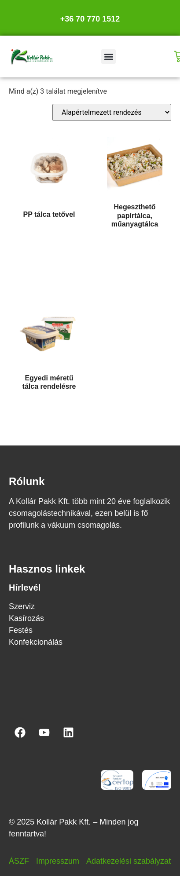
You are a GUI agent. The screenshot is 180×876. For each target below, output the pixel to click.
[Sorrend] (111, 112)
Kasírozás (26, 618)
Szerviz (22, 606)
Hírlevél (24, 587)
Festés (21, 630)
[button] (108, 56)
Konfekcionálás (35, 642)
